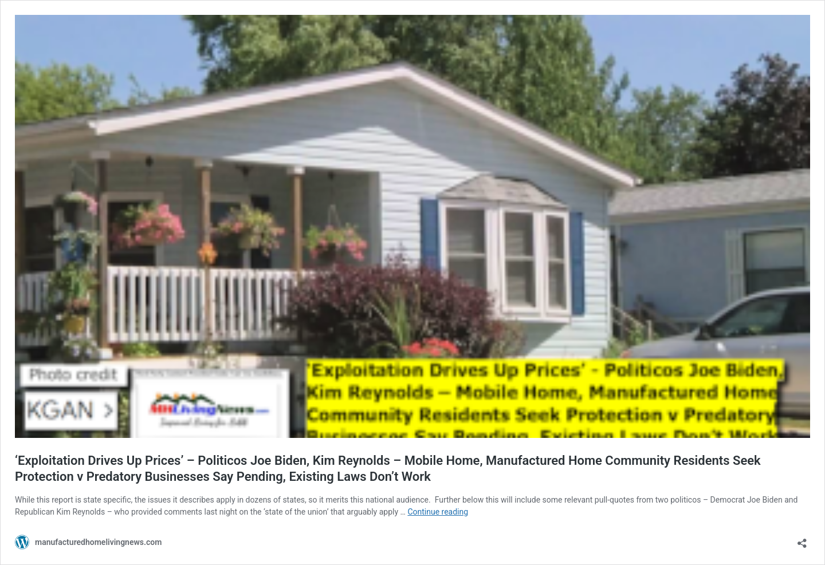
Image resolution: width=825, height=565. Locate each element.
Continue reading (437, 511)
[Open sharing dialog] (802, 539)
